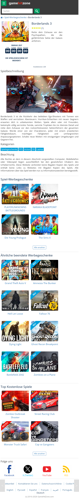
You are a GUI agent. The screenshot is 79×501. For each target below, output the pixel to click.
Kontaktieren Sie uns (27, 483)
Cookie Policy (72, 483)
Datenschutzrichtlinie (52, 483)
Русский (22, 490)
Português (67, 490)
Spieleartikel (8, 483)
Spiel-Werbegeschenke (15, 17)
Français (45, 490)
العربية (56, 490)
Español (33, 490)
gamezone (19, 3)
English (10, 490)
